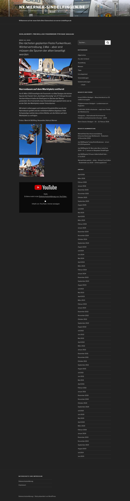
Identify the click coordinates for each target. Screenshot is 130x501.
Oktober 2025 (82, 197)
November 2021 (83, 357)
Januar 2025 (82, 228)
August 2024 (82, 247)
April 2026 (81, 174)
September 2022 (83, 323)
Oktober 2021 (82, 361)
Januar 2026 (82, 186)
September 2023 (83, 281)
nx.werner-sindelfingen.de (52, 7)
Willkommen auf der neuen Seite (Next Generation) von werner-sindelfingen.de (45, 20)
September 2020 (83, 407)
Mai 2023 (81, 292)
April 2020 (81, 422)
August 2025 (82, 205)
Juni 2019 (81, 456)
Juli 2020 (81, 410)
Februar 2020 (82, 430)
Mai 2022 (81, 338)
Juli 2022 (81, 330)
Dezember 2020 (83, 395)
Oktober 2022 (82, 319)
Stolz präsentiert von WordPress (45, 496)
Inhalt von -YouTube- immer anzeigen (46, 204)
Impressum (22, 485)
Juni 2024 (81, 254)
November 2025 (83, 193)
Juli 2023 (81, 289)
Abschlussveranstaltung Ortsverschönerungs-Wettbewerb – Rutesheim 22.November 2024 (93, 136)
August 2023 (82, 285)
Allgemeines (82, 55)
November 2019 (83, 441)
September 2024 (83, 243)
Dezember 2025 (83, 190)
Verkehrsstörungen (84, 82)
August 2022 (82, 327)
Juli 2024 (81, 251)
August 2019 (82, 448)
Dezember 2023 (83, 277)
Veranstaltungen (83, 78)
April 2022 (81, 342)
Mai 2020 (81, 418)
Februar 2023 (82, 304)
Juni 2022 (81, 334)
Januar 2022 (82, 349)
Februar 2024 (82, 270)
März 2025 (81, 220)
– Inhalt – (83, 85)
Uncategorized (82, 74)
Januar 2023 (82, 308)
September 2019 (83, 445)
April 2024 (81, 262)
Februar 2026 (82, 182)
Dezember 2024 (83, 231)
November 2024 (83, 235)
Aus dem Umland (83, 59)
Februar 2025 (82, 224)
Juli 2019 (81, 452)
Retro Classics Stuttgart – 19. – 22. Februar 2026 (93, 122)
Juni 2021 (81, 376)
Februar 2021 (82, 388)
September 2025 (83, 201)
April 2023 (81, 296)
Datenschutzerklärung (26, 481)
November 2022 (83, 315)
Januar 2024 (82, 273)
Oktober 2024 (82, 239)
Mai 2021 (81, 380)
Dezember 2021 (83, 353)
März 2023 (81, 300)
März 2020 (81, 426)
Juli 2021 (81, 372)
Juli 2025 (81, 209)
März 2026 (81, 178)
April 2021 (81, 384)
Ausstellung (81, 63)
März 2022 (81, 346)
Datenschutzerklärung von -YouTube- (53, 196)
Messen (80, 66)
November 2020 (83, 399)
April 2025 (81, 216)
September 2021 (83, 365)
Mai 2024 (81, 258)
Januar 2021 (82, 391)
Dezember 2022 (83, 311)
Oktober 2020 (82, 403)
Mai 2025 (81, 212)
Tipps (79, 70)
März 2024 (81, 266)
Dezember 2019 (83, 437)
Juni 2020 (81, 414)
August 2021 (82, 369)
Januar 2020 (82, 433)
